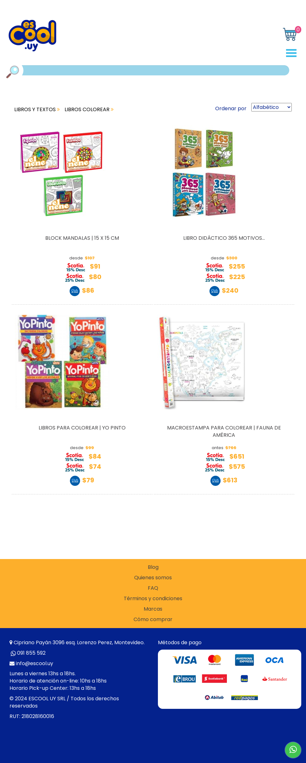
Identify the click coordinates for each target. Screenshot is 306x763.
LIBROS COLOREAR (89, 109)
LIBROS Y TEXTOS (37, 109)
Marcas (153, 609)
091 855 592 (31, 653)
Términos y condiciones (153, 598)
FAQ (153, 588)
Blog (153, 567)
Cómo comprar (153, 619)
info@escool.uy (34, 663)
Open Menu (293, 53)
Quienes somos (153, 577)
